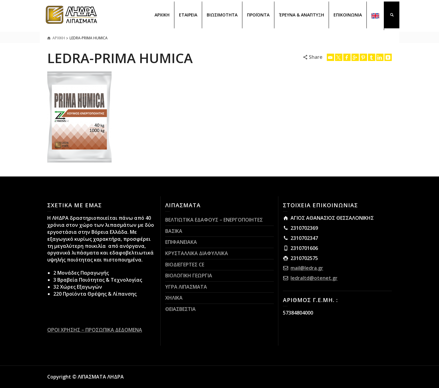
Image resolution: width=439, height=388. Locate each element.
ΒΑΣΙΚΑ (173, 231)
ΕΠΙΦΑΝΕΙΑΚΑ (181, 242)
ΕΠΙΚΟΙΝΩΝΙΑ (348, 15)
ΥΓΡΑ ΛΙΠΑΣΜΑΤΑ (186, 286)
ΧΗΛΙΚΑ (174, 297)
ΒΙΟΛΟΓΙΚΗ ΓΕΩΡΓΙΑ (188, 275)
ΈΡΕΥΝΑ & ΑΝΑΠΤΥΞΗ (301, 15)
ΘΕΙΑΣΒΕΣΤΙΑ (180, 309)
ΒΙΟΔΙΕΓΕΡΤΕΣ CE (184, 264)
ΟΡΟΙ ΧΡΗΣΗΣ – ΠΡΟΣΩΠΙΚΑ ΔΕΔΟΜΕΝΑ (94, 329)
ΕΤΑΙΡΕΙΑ (188, 15)
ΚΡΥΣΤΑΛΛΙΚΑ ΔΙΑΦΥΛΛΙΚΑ (196, 253)
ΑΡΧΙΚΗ (162, 15)
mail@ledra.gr (307, 268)
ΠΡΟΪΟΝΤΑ (258, 15)
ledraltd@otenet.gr (314, 278)
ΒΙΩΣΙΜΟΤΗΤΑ (222, 15)
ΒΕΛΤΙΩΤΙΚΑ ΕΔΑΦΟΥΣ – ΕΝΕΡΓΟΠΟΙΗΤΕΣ (214, 219)
